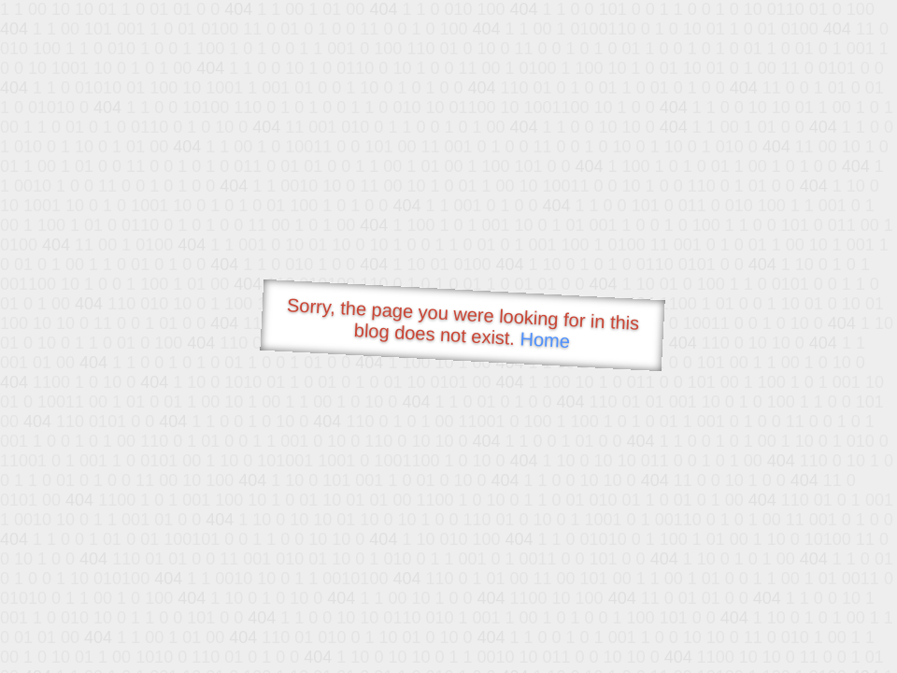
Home (545, 339)
